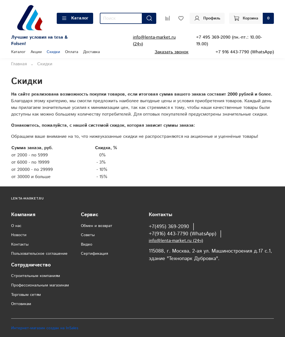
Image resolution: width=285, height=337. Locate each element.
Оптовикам (21, 304)
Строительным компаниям (35, 276)
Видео (86, 244)
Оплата (71, 52)
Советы (88, 235)
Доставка (91, 52)
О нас (16, 226)
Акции (36, 52)
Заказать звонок (172, 52)
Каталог (74, 18)
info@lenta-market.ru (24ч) (176, 241)
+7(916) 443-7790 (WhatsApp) (182, 234)
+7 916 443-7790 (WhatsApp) (244, 52)
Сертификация (94, 253)
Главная (19, 64)
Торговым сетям (26, 295)
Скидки (53, 52)
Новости (18, 235)
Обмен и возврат (96, 226)
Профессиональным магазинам (40, 285)
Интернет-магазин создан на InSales (44, 328)
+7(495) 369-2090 (169, 226)
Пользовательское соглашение (39, 253)
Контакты (20, 244)
